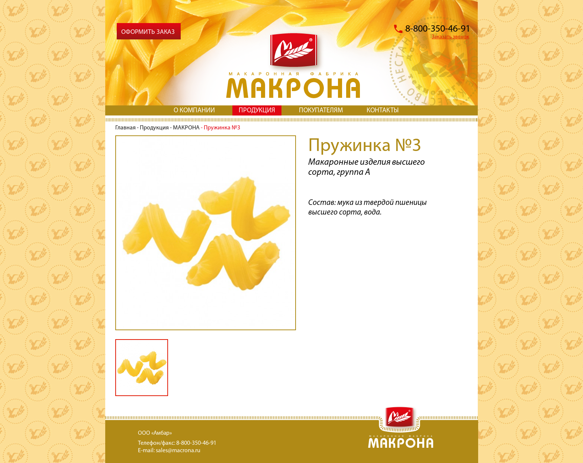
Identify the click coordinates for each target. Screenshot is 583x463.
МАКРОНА (186, 128)
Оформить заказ (148, 32)
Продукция (154, 128)
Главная (125, 128)
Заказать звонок (450, 37)
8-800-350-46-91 (437, 29)
